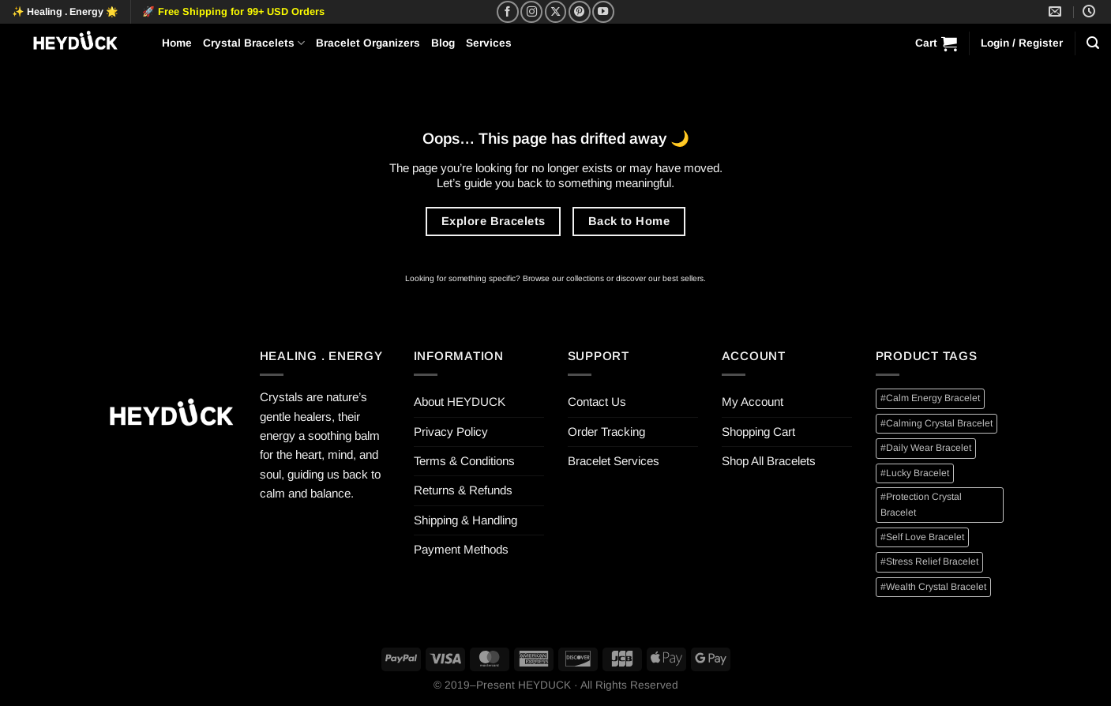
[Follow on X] (556, 12)
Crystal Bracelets (254, 43)
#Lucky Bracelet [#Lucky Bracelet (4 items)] (914, 473)
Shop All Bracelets (769, 461)
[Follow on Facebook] (508, 12)
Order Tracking (606, 431)
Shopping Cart (758, 431)
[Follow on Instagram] (531, 12)
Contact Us (597, 401)
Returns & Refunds (463, 490)
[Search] (1093, 43)
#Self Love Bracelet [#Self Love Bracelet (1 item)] (922, 537)
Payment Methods (461, 549)
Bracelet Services (613, 461)
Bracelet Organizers (368, 43)
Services (489, 43)
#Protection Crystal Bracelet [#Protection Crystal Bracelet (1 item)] (921, 504)
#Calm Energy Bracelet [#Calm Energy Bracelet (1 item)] (930, 398)
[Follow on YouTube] (603, 12)
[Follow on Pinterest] (580, 12)
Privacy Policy (451, 431)
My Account (752, 401)
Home (177, 43)
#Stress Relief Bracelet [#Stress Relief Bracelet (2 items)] (929, 561)
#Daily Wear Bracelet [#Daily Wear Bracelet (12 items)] (925, 447)
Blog (443, 43)
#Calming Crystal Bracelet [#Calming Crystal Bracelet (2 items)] (936, 423)
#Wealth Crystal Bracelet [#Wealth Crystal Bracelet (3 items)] (933, 586)
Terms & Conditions (464, 461)
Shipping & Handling (465, 520)
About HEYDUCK (459, 401)
